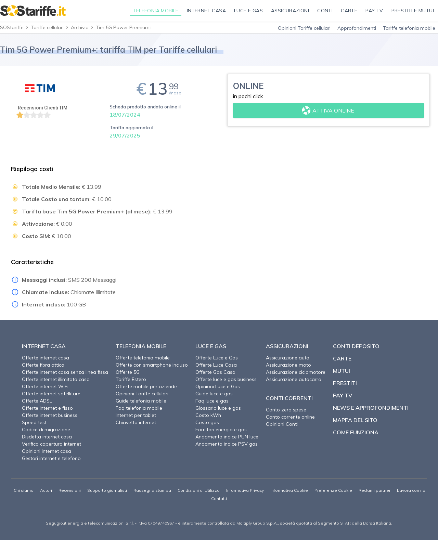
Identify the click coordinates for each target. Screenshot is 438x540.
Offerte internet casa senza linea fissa (65, 372)
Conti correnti (289, 398)
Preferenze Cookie (333, 490)
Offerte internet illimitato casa (56, 379)
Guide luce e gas (214, 394)
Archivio (80, 27)
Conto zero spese (286, 410)
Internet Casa (44, 346)
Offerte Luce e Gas (216, 358)
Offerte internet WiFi (45, 386)
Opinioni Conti (282, 424)
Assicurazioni (287, 346)
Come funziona (355, 432)
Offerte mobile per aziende (146, 386)
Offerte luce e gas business (226, 379)
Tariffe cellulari (47, 27)
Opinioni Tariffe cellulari (304, 28)
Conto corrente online (290, 417)
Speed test (34, 422)
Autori (46, 490)
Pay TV (342, 395)
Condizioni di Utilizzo (199, 490)
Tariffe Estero (131, 379)
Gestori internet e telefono (51, 458)
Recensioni (70, 490)
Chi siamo (24, 490)
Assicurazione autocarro (293, 379)
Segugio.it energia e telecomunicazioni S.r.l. (90, 523)
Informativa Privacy (245, 490)
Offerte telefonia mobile (143, 358)
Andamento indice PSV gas (226, 444)
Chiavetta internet (136, 422)
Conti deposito (356, 346)
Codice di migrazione (46, 429)
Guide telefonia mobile (141, 401)
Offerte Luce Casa (216, 365)
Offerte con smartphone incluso (152, 365)
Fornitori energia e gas (221, 429)
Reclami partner (374, 490)
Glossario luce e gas (218, 408)
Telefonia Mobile (141, 346)
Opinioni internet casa (46, 451)
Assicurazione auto (287, 358)
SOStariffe (12, 27)
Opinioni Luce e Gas (217, 386)
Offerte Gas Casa (215, 372)
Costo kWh (208, 415)
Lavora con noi (411, 490)
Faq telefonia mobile (139, 408)
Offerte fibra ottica (43, 365)
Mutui (341, 370)
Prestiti (345, 383)
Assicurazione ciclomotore (295, 372)
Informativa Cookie (289, 490)
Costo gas (207, 422)
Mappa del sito (355, 420)
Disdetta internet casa (47, 437)
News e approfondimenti (371, 407)
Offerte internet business (49, 415)
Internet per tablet (136, 415)
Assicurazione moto (288, 365)
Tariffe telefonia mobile (409, 28)
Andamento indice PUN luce (226, 437)
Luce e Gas (210, 346)
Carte (342, 358)
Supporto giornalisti (107, 490)
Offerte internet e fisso (47, 408)
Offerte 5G (128, 372)
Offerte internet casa (45, 358)
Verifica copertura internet (51, 444)
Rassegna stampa (152, 490)
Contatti (219, 498)
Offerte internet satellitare (51, 394)
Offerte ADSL (37, 401)
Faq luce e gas (212, 401)
